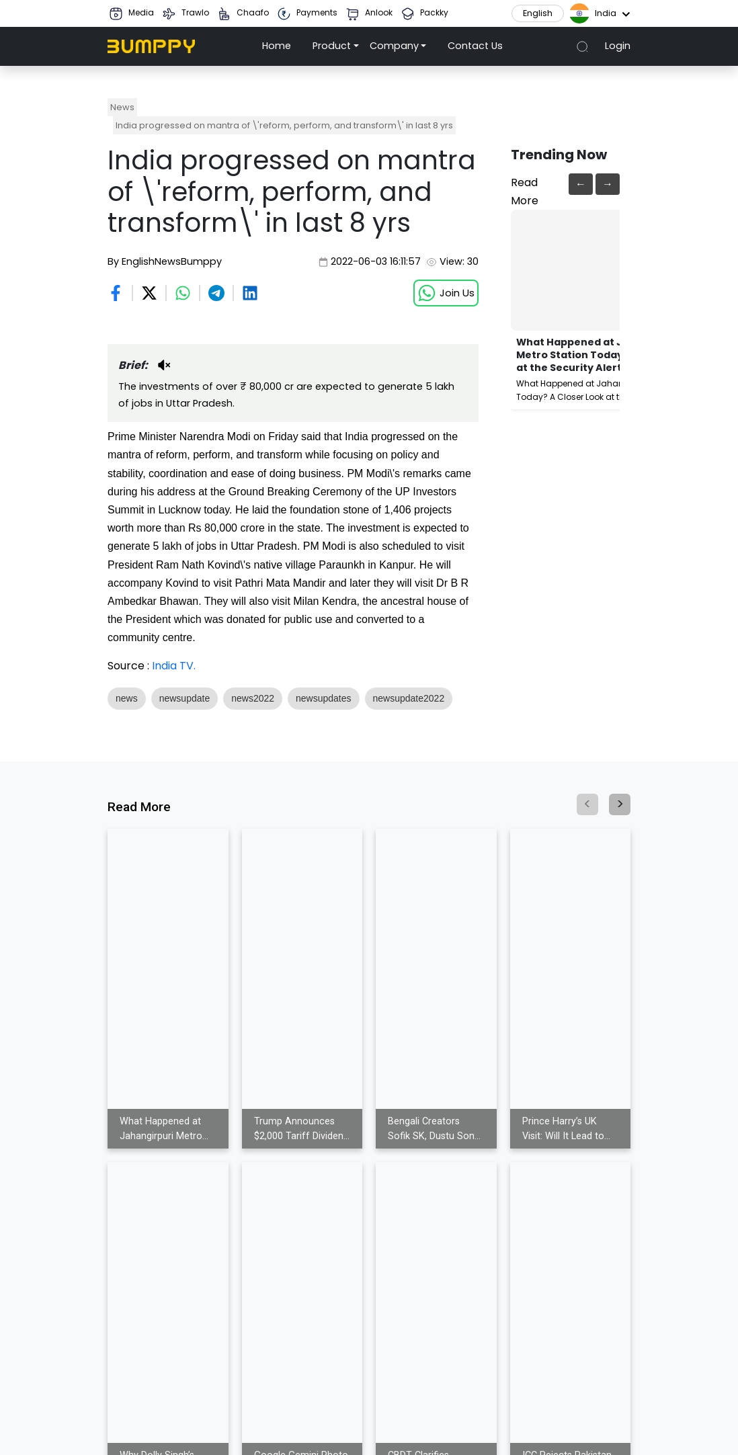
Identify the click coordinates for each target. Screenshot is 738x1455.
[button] (335, 46)
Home (276, 45)
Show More (138, 722)
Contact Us (475, 45)
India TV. (174, 665)
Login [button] (617, 45)
